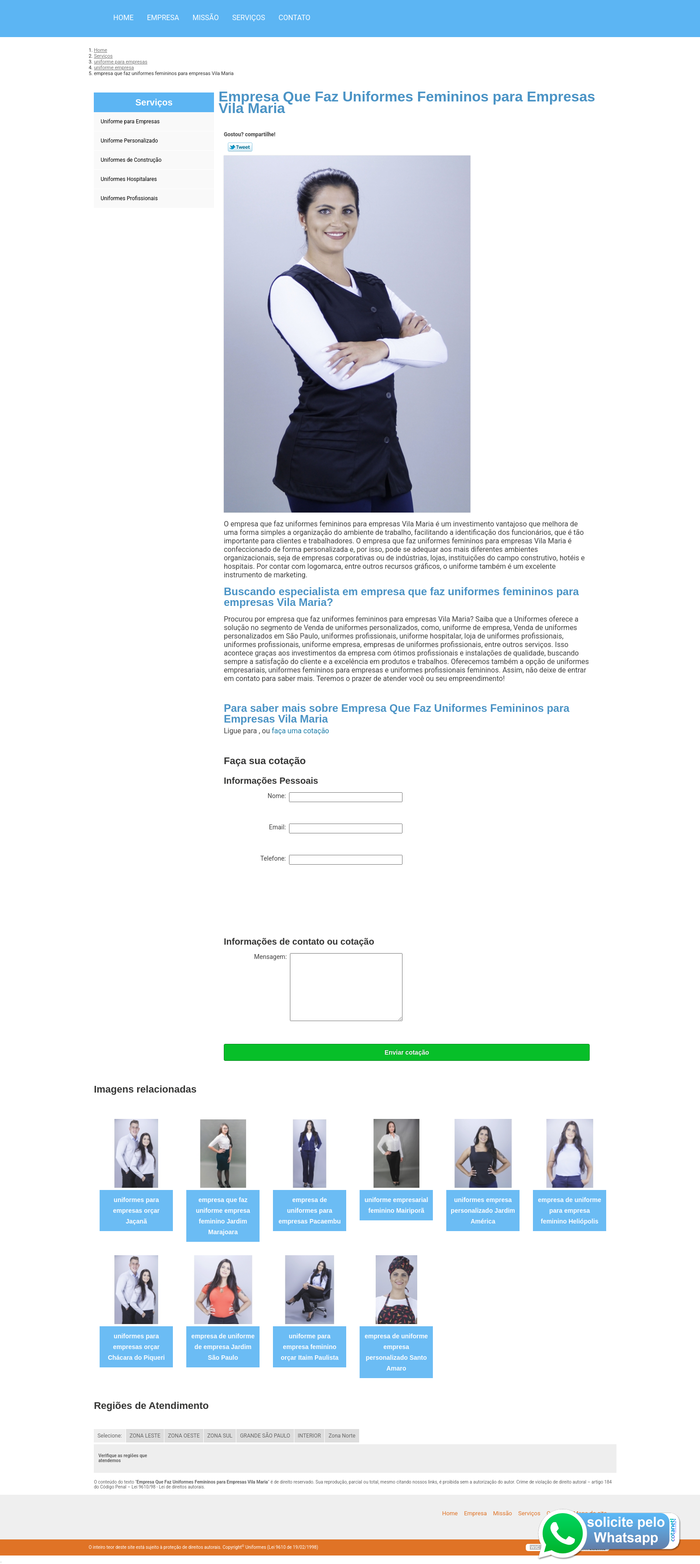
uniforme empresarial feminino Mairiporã (396, 1205)
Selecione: (109, 1436)
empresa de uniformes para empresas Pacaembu (309, 1210)
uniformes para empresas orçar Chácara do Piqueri (136, 1347)
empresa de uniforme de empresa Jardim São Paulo (223, 1347)
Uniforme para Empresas (131, 121)
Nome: (335, 797)
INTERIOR (309, 1436)
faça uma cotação (300, 731)
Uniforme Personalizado (130, 141)
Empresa (163, 17)
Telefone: (331, 860)
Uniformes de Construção (132, 160)
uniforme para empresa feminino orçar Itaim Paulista (310, 1347)
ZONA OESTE (184, 1436)
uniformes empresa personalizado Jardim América (483, 1210)
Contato (294, 17)
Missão (206, 17)
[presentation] (292, 902)
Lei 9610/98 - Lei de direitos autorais (168, 1486)
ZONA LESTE (145, 1436)
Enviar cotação (407, 1052)
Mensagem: (328, 987)
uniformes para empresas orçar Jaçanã (136, 1210)
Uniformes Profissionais (130, 198)
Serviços (248, 17)
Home (123, 17)
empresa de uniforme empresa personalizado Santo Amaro (396, 1352)
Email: (335, 828)
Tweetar (240, 147)
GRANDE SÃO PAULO (265, 1436)
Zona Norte (341, 1436)
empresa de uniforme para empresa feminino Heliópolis (569, 1210)
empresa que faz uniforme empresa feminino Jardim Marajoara (223, 1216)
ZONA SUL (219, 1436)
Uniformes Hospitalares (129, 179)
